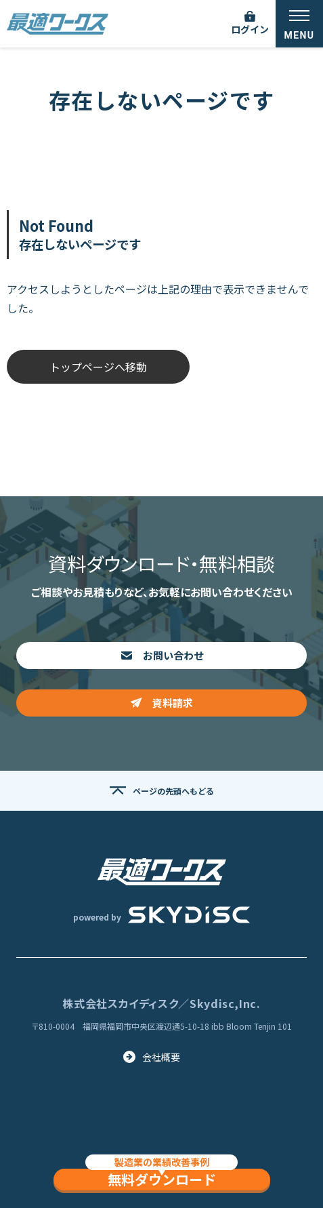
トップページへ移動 (98, 367)
